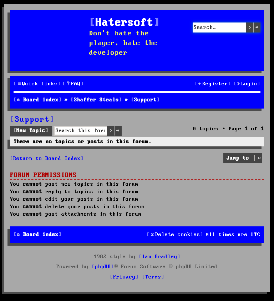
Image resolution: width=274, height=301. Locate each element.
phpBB (103, 267)
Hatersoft (124, 23)
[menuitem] (73, 84)
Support (32, 119)
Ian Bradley (159, 257)
